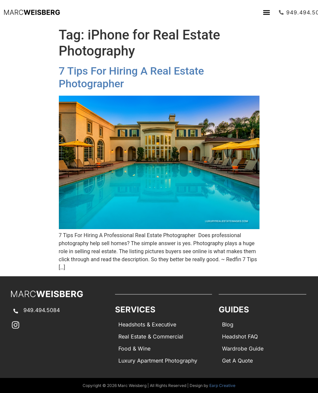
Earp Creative (222, 385)
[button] (266, 12)
